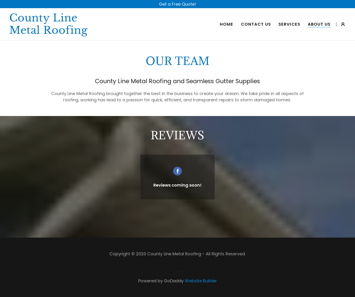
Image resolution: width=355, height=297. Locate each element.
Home (226, 24)
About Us (319, 24)
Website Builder (201, 281)
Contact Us (256, 24)
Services (289, 24)
